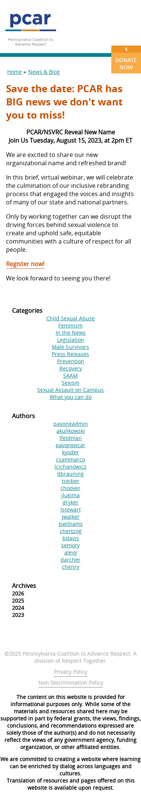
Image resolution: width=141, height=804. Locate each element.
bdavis (70, 538)
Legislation (70, 339)
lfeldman (70, 438)
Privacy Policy (70, 671)
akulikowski (70, 430)
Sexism (70, 382)
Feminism (70, 325)
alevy (70, 552)
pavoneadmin (70, 423)
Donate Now (126, 58)
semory (70, 545)
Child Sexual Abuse (70, 318)
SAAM (70, 375)
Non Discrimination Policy (70, 682)
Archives (24, 586)
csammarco (70, 459)
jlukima (70, 495)
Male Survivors (70, 346)
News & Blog (44, 71)
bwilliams (71, 523)
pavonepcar (70, 445)
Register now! (25, 264)
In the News (71, 332)
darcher (70, 559)
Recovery (70, 368)
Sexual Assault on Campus (70, 389)
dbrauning (70, 473)
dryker (70, 502)
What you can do (71, 396)
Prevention (70, 361)
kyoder (70, 452)
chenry (70, 566)
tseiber (70, 480)
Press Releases (70, 354)
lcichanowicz (70, 466)
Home (14, 71)
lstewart (71, 509)
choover (70, 488)
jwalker (71, 516)
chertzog (71, 530)
